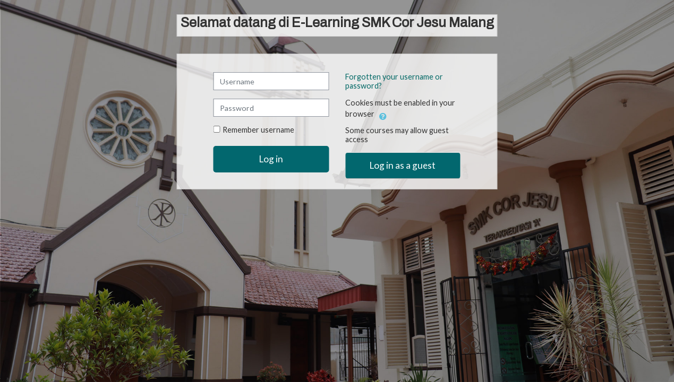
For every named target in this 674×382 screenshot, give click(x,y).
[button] (383, 114)
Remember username (258, 129)
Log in (271, 158)
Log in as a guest (403, 165)
